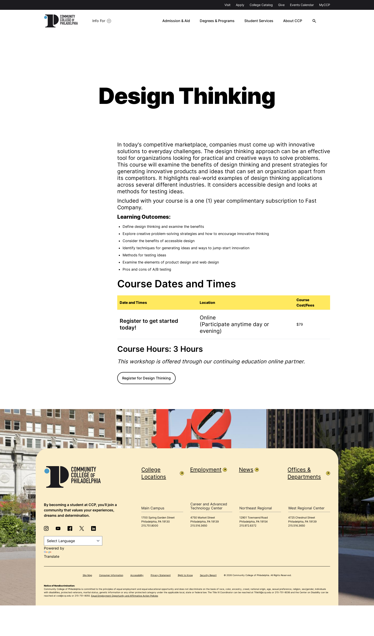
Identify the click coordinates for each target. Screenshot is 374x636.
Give (281, 5)
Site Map (87, 575)
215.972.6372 (247, 525)
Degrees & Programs (219, 21)
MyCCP (324, 5)
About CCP (294, 21)
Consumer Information (111, 575)
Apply (240, 5)
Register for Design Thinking (146, 378)
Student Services (260, 21)
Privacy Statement (161, 575)
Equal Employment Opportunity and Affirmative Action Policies (124, 595)
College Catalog (261, 5)
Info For (99, 21)
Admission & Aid (178, 21)
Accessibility (137, 575)
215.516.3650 (198, 525)
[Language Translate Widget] (73, 540)
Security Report (208, 575)
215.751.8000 (149, 525)
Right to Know (185, 575)
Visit (227, 5)
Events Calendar (302, 5)
